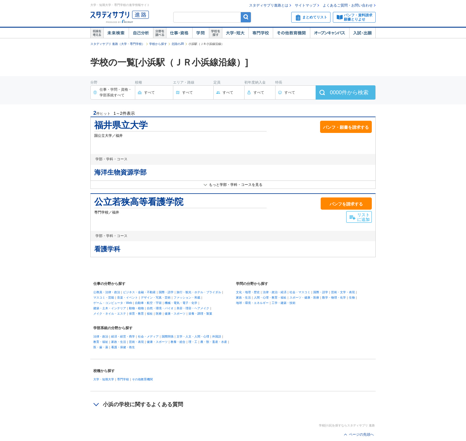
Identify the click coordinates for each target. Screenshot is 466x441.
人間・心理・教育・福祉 (270, 297)
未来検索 (116, 33)
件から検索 (349, 92)
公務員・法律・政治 (106, 292)
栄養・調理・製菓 (200, 313)
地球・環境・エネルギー (252, 303)
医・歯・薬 (100, 347)
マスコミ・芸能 (103, 297)
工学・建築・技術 (283, 303)
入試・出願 (362, 33)
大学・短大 (235, 33)
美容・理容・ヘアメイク (193, 308)
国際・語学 (166, 292)
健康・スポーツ (175, 313)
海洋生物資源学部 (120, 172)
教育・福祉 (100, 341)
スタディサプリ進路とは (268, 5)
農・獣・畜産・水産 (213, 341)
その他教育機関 (291, 33)
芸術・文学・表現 (343, 292)
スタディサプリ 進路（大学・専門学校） (117, 43)
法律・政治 (100, 336)
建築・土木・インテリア (109, 308)
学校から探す (158, 43)
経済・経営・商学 (123, 336)
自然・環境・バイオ (160, 308)
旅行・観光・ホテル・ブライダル (199, 292)
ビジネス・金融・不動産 (139, 292)
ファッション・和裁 (187, 297)
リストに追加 (363, 217)
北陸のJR (177, 43)
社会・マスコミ (299, 292)
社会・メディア (148, 336)
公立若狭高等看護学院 (138, 202)
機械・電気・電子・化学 (181, 303)
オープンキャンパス (329, 33)
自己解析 (141, 33)
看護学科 (107, 249)
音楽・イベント (127, 297)
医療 (159, 313)
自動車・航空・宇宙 (148, 303)
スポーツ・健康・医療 (304, 297)
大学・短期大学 (103, 379)
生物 (352, 297)
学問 (200, 33)
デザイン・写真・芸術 (156, 297)
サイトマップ (305, 5)
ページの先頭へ (361, 434)
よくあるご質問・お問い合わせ (348, 5)
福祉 (150, 313)
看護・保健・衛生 (123, 347)
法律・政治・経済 (274, 292)
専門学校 (260, 33)
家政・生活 (243, 297)
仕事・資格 (179, 33)
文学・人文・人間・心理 (193, 336)
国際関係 (168, 336)
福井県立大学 (121, 125)
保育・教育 (136, 313)
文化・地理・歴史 (248, 292)
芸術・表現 (136, 341)
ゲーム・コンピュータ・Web (112, 303)
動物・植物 (136, 308)
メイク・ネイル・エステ (109, 313)
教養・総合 (178, 341)
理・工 (192, 341)
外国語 (216, 336)
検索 (246, 17)
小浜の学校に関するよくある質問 (143, 404)
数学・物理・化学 (334, 297)
